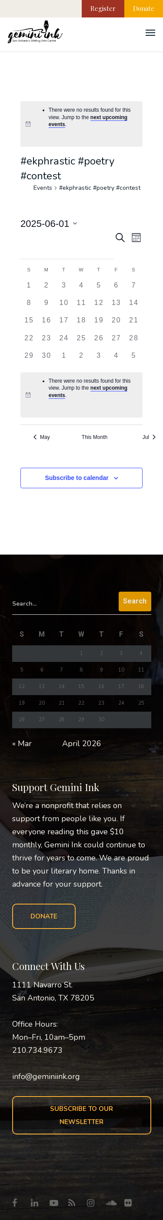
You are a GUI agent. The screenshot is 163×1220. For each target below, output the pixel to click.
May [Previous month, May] (41, 437)
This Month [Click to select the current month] (94, 437)
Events (42, 188)
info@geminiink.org (46, 1076)
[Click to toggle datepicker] (48, 223)
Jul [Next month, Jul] (149, 437)
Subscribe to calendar (76, 477)
